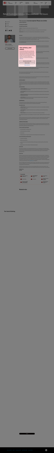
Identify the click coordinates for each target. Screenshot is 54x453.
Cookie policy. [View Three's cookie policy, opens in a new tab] (21, 58)
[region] (27, 56)
